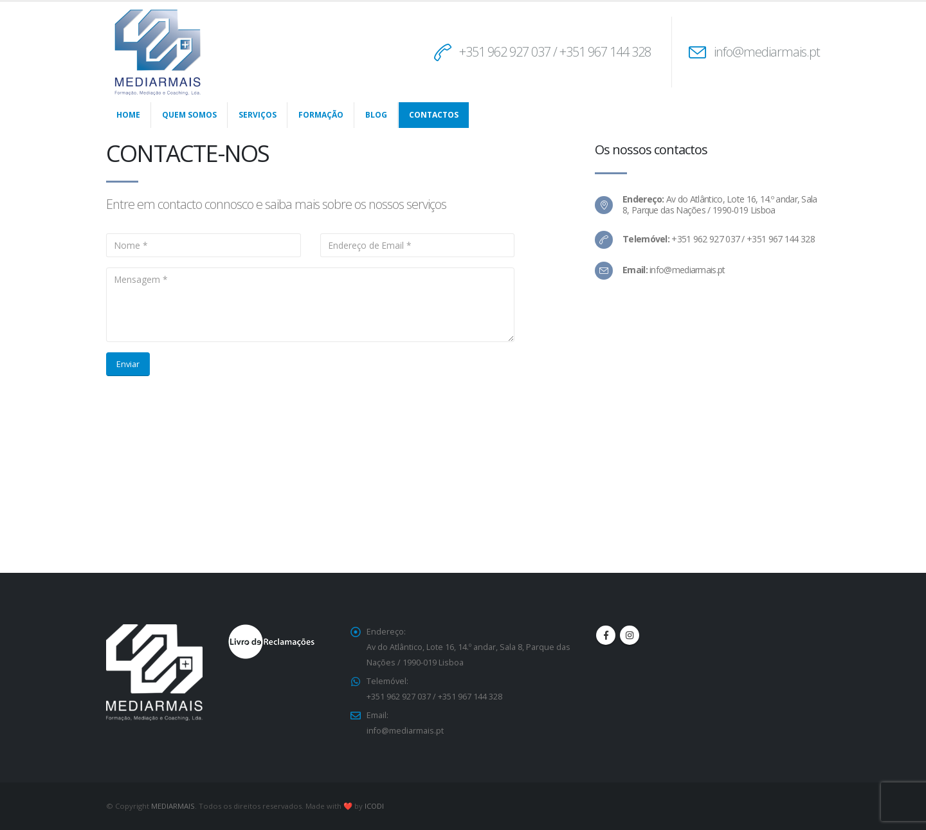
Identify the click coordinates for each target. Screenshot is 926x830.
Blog (376, 114)
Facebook (605, 635)
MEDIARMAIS (173, 806)
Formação (320, 114)
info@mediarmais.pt (767, 51)
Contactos (433, 114)
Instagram (629, 635)
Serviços (258, 114)
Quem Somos (189, 114)
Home (128, 114)
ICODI (374, 806)
